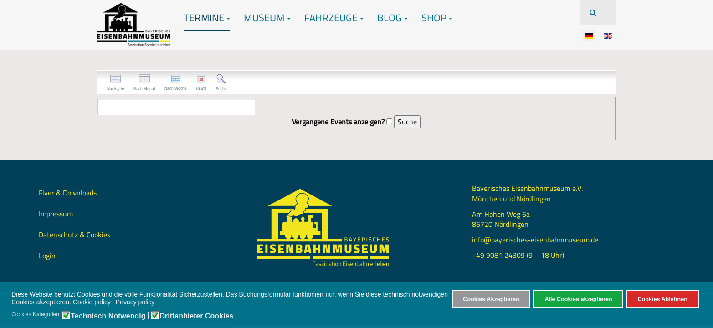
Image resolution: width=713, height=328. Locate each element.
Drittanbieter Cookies (196, 316)
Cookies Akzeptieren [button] (491, 299)
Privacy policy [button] (135, 302)
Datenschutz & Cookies (74, 234)
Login (47, 255)
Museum (267, 17)
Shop (436, 17)
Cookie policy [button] (92, 302)
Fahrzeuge (334, 17)
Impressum (56, 213)
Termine (207, 17)
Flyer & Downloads (68, 193)
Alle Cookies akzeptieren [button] (578, 299)
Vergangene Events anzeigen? (338, 122)
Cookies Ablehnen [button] (662, 299)
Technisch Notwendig (108, 316)
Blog (392, 17)
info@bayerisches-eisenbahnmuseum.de (535, 239)
